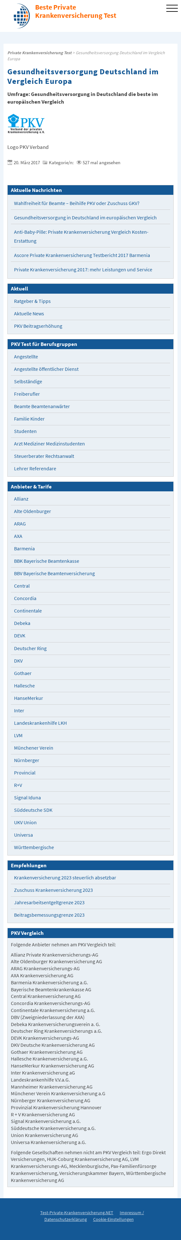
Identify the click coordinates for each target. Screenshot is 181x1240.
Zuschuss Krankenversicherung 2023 (53, 890)
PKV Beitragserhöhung (38, 326)
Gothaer (23, 673)
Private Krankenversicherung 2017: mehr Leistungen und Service (83, 270)
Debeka (22, 623)
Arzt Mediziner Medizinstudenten (49, 444)
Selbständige (28, 381)
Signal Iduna (27, 798)
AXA (18, 536)
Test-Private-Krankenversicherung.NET (76, 1212)
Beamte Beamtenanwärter (42, 406)
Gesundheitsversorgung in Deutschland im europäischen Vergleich (85, 218)
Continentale (28, 611)
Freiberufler (27, 394)
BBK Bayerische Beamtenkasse (46, 561)
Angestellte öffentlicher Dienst (46, 369)
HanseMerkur (28, 698)
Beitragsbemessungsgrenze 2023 (49, 915)
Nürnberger (26, 760)
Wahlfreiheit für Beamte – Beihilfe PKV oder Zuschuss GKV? (77, 203)
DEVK (19, 636)
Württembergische (34, 847)
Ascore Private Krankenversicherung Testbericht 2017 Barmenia (82, 255)
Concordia (25, 598)
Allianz (21, 499)
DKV (18, 661)
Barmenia (24, 549)
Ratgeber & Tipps (32, 301)
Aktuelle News (29, 314)
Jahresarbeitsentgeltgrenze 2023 (49, 902)
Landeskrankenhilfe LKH (40, 723)
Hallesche (24, 686)
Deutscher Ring (30, 648)
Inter (19, 711)
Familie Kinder (29, 419)
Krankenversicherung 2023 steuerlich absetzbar (65, 878)
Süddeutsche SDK (33, 810)
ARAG (20, 524)
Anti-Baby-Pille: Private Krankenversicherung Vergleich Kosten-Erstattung (81, 236)
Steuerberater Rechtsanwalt (44, 456)
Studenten (25, 431)
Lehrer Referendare (35, 469)
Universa (23, 835)
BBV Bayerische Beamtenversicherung (54, 573)
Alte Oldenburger (32, 511)
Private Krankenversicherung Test (39, 52)
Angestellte (26, 357)
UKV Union (25, 822)
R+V (18, 785)
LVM (18, 735)
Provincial (24, 773)
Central (22, 586)
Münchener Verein (33, 748)
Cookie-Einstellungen (113, 1219)
